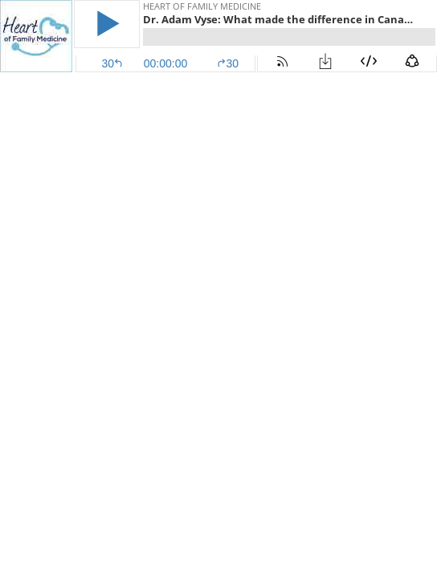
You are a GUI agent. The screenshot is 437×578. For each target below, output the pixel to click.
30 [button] (228, 63)
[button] (107, 23)
